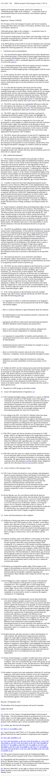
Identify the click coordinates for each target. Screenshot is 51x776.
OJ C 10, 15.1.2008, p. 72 (30, 745)
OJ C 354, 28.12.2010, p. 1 (32, 741)
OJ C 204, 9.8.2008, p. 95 (32, 749)
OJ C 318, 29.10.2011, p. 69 (13, 741)
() (15, 62)
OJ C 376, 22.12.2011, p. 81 (22, 743)
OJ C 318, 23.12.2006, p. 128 (22, 747)
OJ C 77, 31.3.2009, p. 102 (13, 729)
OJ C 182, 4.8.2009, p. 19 (12, 738)
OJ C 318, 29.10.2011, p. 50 (13, 749)
